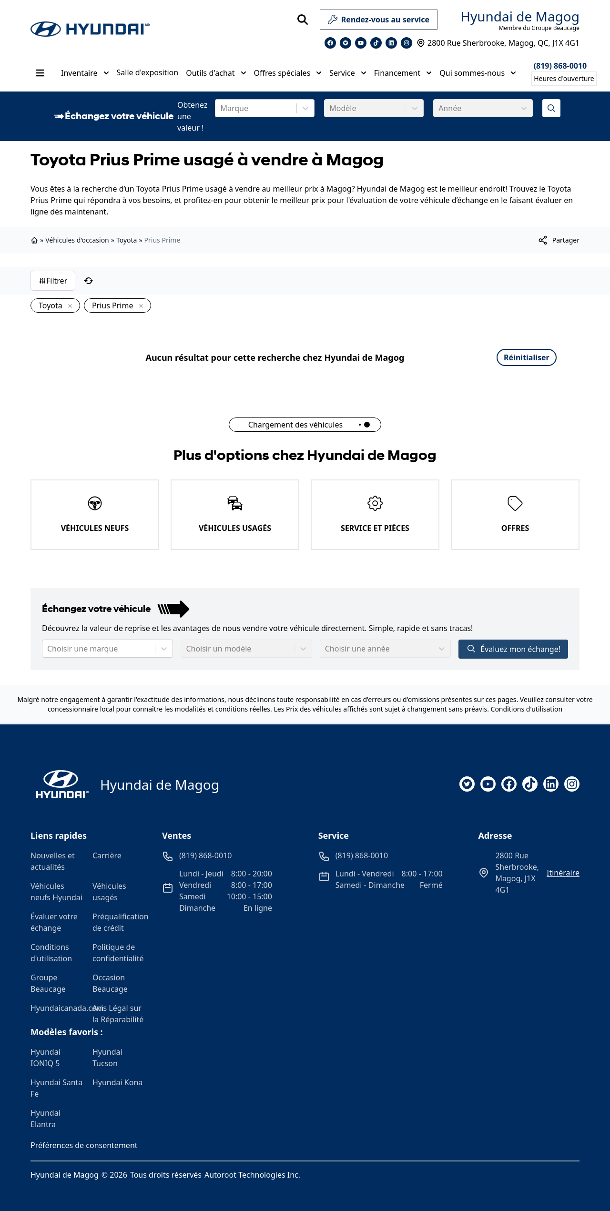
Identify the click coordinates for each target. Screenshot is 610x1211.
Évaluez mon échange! (513, 648)
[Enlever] (68, 306)
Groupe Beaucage (48, 983)
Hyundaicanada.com (57, 1008)
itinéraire (563, 872)
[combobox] (221, 108)
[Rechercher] (302, 20)
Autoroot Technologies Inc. (252, 1175)
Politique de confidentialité (118, 953)
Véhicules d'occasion (77, 239)
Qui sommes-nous (477, 73)
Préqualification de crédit (119, 922)
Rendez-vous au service (378, 21)
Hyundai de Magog (520, 16)
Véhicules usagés (109, 892)
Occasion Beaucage (110, 983)
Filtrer (53, 280)
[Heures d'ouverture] (564, 78)
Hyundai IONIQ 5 (45, 1058)
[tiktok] (530, 784)
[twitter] (467, 784)
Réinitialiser (526, 357)
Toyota (126, 239)
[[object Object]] (558, 240)
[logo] (90, 29)
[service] (441, 20)
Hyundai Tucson (107, 1058)
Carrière (107, 855)
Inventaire (85, 73)
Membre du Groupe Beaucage (539, 28)
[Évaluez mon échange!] (551, 108)
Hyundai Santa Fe (56, 1088)
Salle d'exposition (148, 72)
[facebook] (509, 784)
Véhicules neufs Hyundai (56, 892)
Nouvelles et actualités (52, 861)
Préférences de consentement (84, 1145)
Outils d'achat (216, 73)
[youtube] (488, 784)
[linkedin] (551, 784)
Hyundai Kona (117, 1082)
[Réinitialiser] (88, 281)
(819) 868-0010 (560, 66)
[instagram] (572, 784)
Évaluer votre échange (54, 922)
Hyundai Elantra (45, 1119)
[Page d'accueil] (59, 784)
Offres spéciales (288, 73)
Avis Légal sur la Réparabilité (117, 1014)
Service (347, 73)
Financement (403, 73)
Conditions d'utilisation (527, 708)
